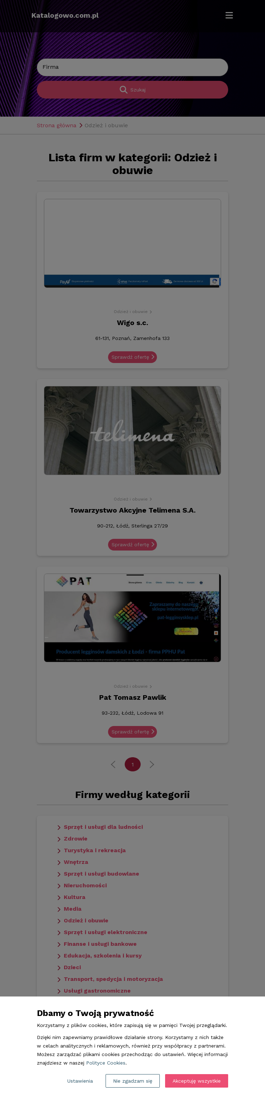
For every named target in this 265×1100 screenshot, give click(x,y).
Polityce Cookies (105, 1063)
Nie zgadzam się (132, 1081)
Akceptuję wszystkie (197, 1081)
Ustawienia (80, 1081)
